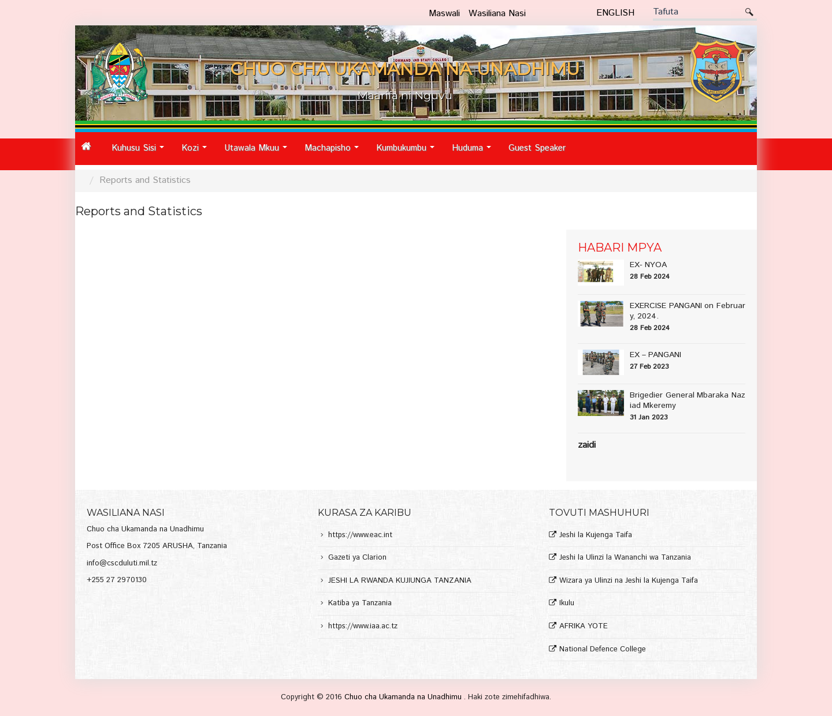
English (615, 13)
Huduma (474, 152)
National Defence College (602, 649)
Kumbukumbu (408, 152)
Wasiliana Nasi (497, 13)
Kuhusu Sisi (141, 152)
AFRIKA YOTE (583, 626)
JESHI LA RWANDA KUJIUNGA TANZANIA (399, 581)
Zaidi (587, 445)
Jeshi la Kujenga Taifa (595, 535)
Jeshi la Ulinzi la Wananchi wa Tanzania (625, 558)
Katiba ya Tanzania (360, 603)
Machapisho (334, 152)
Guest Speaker (537, 148)
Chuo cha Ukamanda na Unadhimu (404, 697)
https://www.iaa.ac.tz (363, 626)
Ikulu (566, 603)
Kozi (197, 152)
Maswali (444, 13)
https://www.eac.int (360, 535)
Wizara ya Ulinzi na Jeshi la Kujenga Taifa (628, 581)
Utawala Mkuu (259, 152)
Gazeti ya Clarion (357, 558)
